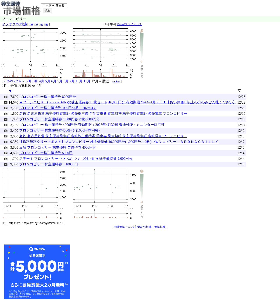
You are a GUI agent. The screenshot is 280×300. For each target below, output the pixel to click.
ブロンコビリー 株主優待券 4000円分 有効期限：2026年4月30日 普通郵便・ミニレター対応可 (91, 125)
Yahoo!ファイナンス (129, 24)
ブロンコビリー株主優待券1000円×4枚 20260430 (57, 108)
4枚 (41, 24)
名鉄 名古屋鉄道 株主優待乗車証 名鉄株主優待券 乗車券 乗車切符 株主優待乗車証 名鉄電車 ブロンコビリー (103, 113)
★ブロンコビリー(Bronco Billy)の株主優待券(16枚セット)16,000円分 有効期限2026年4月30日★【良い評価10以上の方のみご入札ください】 (127, 102)
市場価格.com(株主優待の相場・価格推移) (140, 227)
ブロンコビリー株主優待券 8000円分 (47, 97)
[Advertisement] (103, 272)
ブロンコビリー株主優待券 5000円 (46, 153)
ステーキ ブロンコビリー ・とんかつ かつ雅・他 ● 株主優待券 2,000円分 (76, 158)
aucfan (116, 81)
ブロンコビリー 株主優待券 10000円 (48, 164)
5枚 (46, 24)
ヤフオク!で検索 (14, 24)
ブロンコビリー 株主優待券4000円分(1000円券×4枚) (59, 130)
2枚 (31, 24)
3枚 (36, 24)
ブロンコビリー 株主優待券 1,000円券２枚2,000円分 (59, 119)
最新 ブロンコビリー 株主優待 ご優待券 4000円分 (57, 147)
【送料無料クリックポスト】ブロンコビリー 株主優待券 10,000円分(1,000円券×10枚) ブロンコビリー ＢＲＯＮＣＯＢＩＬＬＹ (119, 142)
